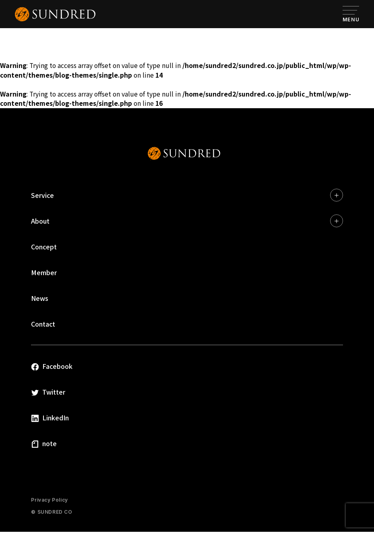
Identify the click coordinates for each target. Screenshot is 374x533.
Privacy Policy (49, 501)
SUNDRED (184, 154)
